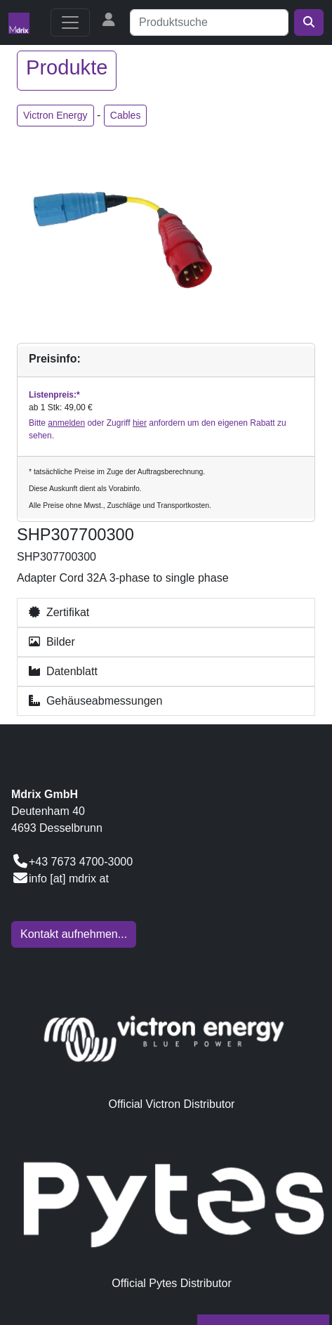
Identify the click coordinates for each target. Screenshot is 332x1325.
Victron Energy (55, 115)
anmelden (66, 423)
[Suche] (209, 22)
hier (140, 423)
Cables (125, 115)
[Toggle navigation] (70, 22)
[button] (166, 612)
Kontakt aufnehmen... (73, 934)
